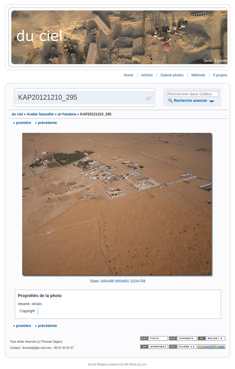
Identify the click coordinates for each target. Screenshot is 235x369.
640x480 (107, 281)
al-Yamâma (67, 114)
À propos (220, 75)
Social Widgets (97, 364)
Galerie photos (172, 75)
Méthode (198, 75)
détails (37, 304)
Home (128, 75)
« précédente (46, 123)
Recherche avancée (190, 101)
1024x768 (138, 281)
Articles (147, 75)
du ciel (17, 114)
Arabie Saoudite (40, 114)
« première (22, 123)
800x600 (122, 281)
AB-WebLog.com (135, 364)
